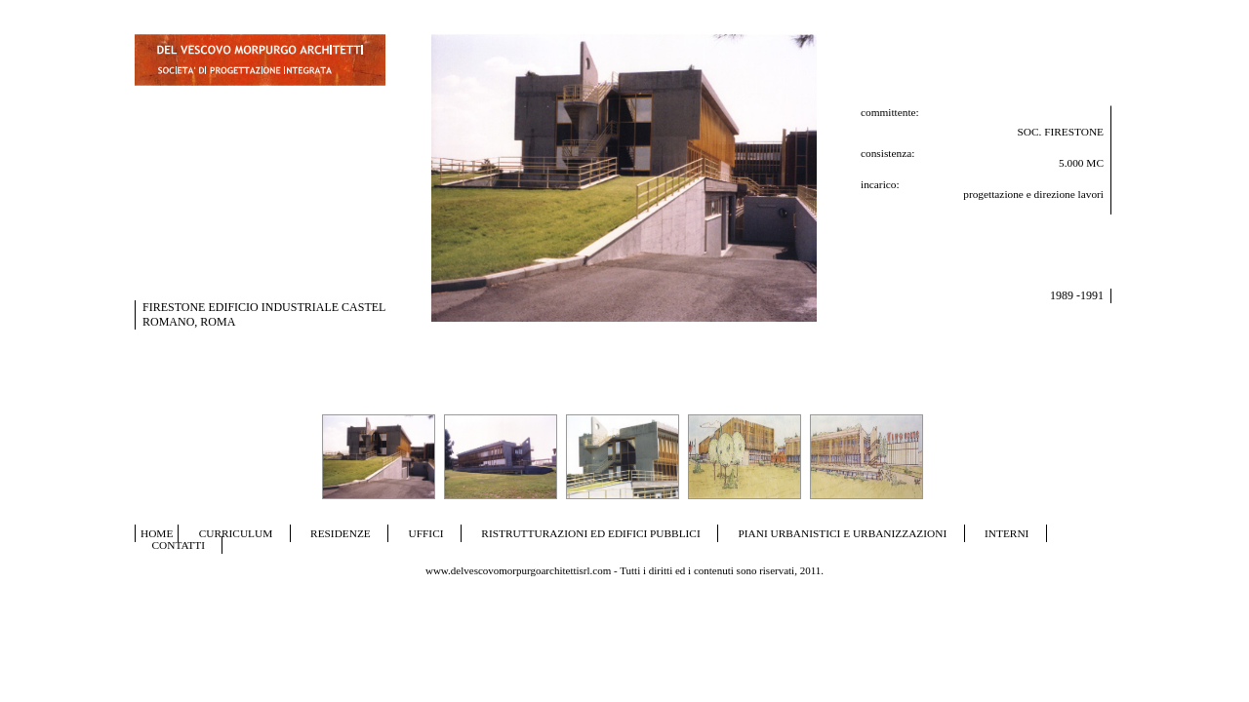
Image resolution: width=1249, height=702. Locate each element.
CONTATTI (178, 545)
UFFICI (426, 533)
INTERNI (1006, 533)
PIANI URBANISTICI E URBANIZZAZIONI (843, 533)
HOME (157, 533)
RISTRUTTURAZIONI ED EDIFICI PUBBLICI (590, 533)
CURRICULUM (236, 533)
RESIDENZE (340, 533)
